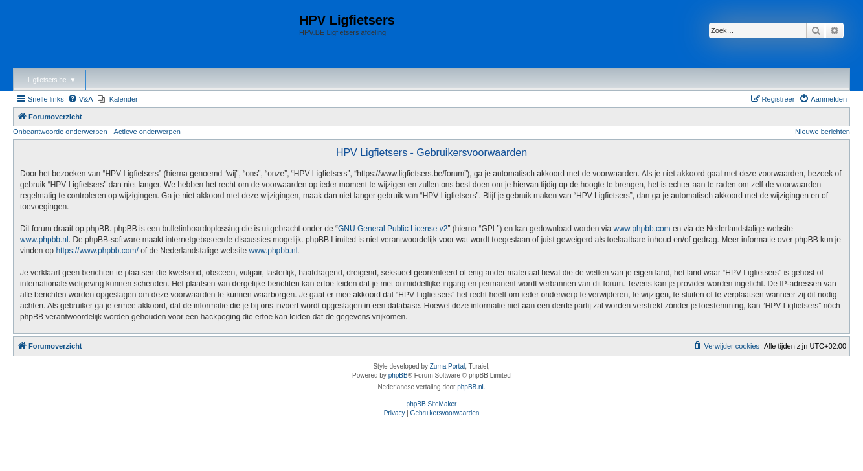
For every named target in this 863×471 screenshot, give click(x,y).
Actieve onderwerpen (147, 131)
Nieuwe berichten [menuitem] (822, 131)
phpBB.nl (470, 387)
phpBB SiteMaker (432, 404)
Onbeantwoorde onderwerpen (60, 131)
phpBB (398, 375)
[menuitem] (80, 99)
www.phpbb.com (642, 228)
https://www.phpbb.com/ (97, 250)
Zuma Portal (447, 366)
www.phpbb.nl (44, 239)
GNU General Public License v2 (392, 228)
